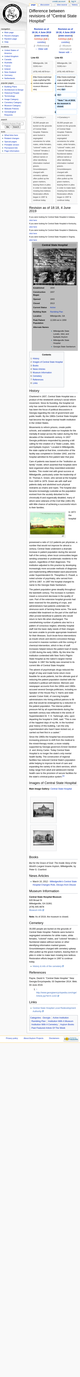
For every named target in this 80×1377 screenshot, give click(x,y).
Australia (8, 63)
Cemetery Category (12, 102)
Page (33, 5)
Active (52, 307)
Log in (73, 1)
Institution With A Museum (60, 1021)
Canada (7, 59)
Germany (8, 75)
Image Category (11, 99)
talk (46, 39)
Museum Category (12, 105)
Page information (11, 151)
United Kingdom (11, 56)
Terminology (9, 96)
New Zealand (10, 72)
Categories (35, 1018)
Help (6, 42)
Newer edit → (65, 52)
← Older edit (41, 49)
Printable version (11, 145)
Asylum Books (67, 1024)
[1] (63, 776)
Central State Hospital (61, 789)
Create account (58, 1)
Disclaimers (54, 1038)
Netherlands (9, 78)
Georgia (46, 1018)
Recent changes (11, 36)
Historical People (11, 93)
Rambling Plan (56, 312)
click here (33, 220)
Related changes (11, 138)
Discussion (44, 5)
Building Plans (10, 87)
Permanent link (10, 148)
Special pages (10, 142)
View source (62, 5)
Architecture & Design (13, 90)
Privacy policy (12, 1038)
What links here (11, 135)
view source (41, 35)
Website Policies (11, 109)
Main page (9, 32)
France (7, 66)
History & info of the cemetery (47, 966)
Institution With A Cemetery (44, 1024)
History (75, 5)
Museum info (35, 910)
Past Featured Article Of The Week (48, 1028)
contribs (41, 42)
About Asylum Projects (33, 1038)
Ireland (7, 69)
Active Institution (61, 1018)
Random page (10, 39)
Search (4, 120)
